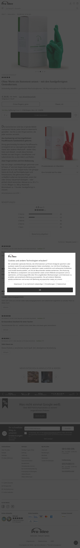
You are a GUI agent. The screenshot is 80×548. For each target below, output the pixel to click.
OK (40, 290)
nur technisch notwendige (33, 284)
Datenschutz (61, 284)
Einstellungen (50, 284)
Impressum (18, 284)
